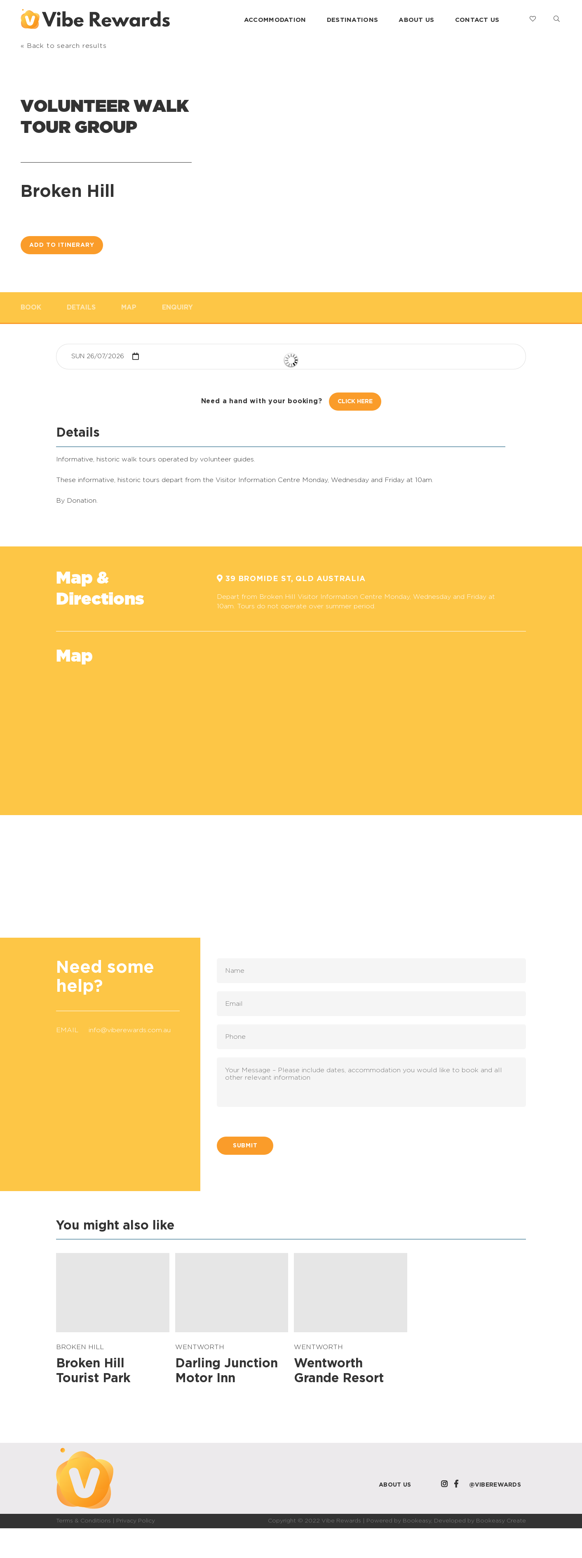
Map (128, 307)
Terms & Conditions (83, 1521)
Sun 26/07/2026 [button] (97, 356)
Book (31, 307)
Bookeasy (417, 1521)
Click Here (355, 401)
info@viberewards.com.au (130, 1030)
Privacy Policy (135, 1521)
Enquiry (177, 307)
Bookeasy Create (501, 1521)
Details (81, 307)
